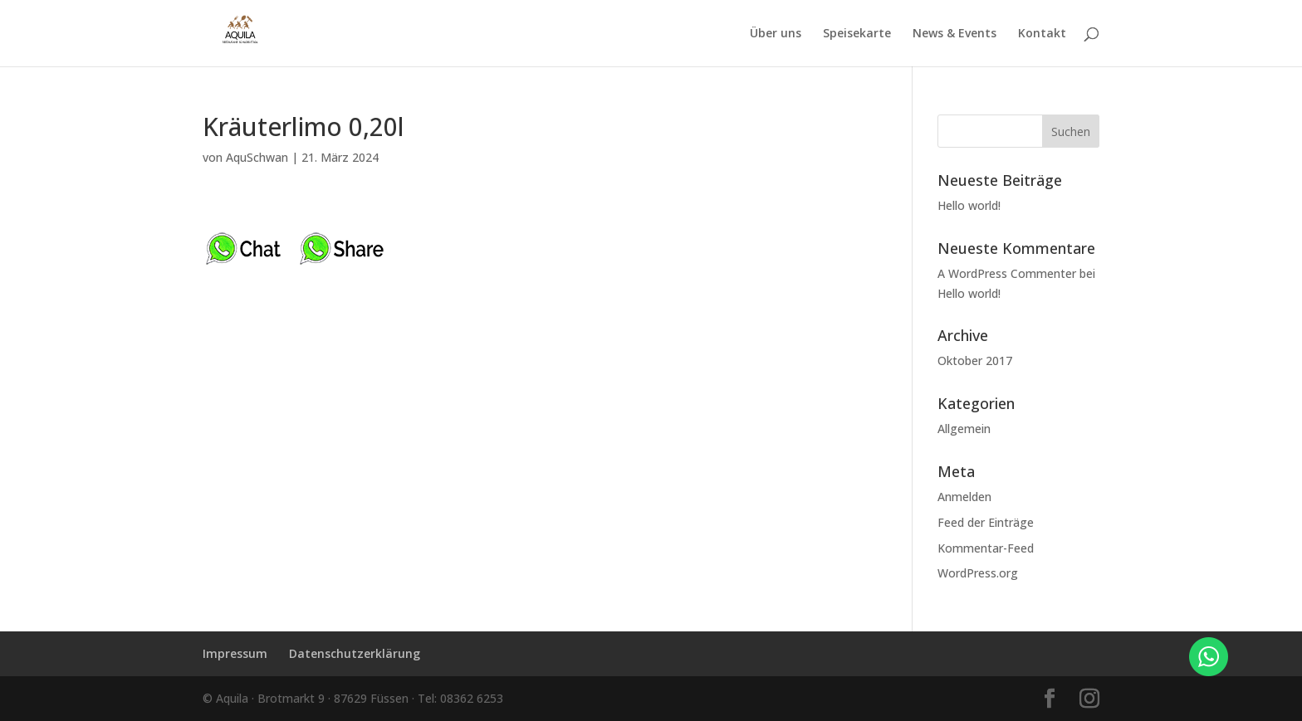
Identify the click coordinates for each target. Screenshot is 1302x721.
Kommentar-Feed (985, 548)
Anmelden (964, 496)
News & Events (954, 34)
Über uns (775, 34)
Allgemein (964, 428)
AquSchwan (257, 157)
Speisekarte (857, 34)
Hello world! (969, 205)
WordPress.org (977, 573)
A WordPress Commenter (1006, 273)
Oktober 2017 (974, 360)
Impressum (235, 653)
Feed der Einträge (985, 522)
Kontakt (1042, 34)
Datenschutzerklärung (354, 653)
